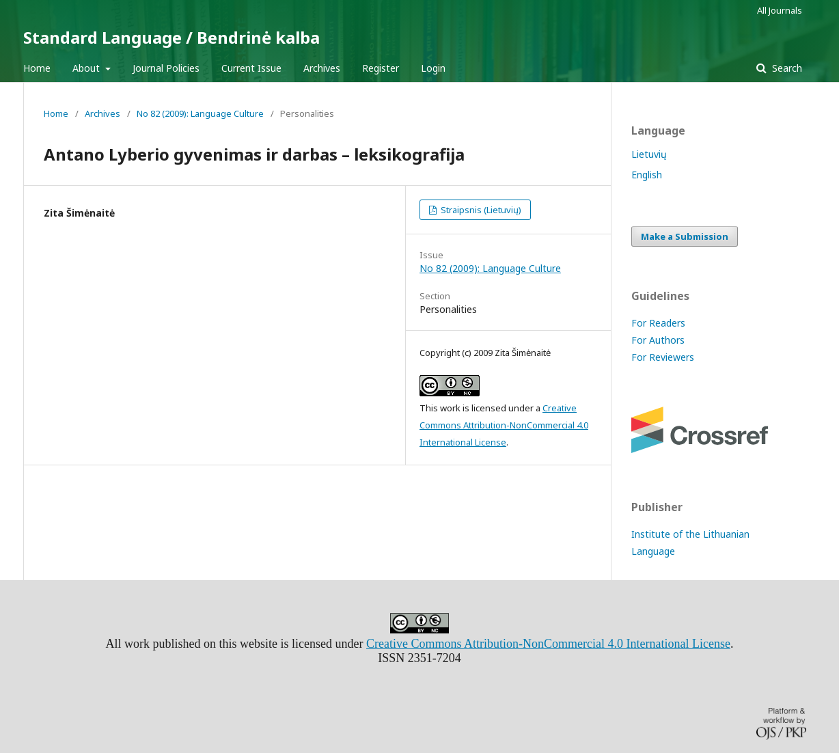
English (646, 174)
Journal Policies (166, 67)
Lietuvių (649, 154)
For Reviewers (662, 357)
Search (785, 67)
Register (380, 67)
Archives (321, 67)
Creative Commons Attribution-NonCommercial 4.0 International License (504, 425)
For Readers (658, 322)
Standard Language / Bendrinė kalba (171, 37)
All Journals (779, 10)
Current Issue (251, 67)
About (87, 67)
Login (433, 67)
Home (37, 67)
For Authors (658, 339)
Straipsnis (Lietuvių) (480, 210)
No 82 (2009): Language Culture (200, 113)
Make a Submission (684, 236)
